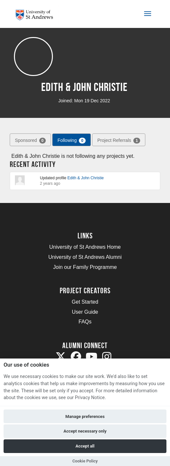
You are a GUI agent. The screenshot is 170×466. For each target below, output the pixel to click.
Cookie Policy (85, 461)
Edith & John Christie (85, 178)
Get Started (85, 302)
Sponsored (30, 141)
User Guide (85, 312)
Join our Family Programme (85, 267)
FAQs (85, 321)
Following (71, 141)
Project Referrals (118, 141)
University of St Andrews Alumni (85, 257)
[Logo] (36, 15)
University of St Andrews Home (85, 247)
